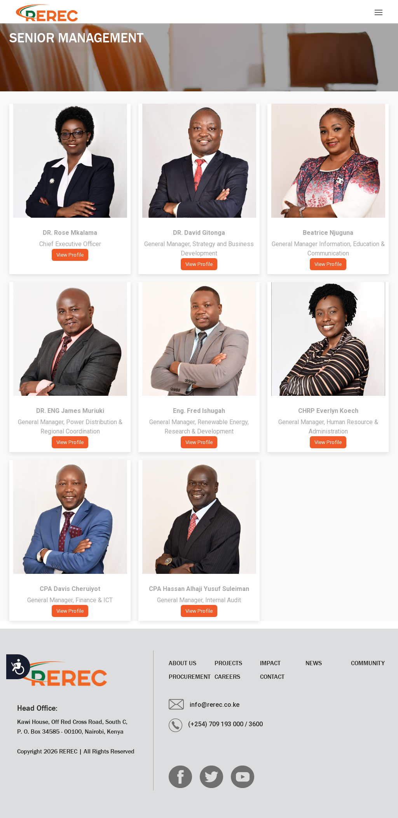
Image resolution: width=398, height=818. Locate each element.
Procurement (190, 676)
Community (368, 662)
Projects (228, 662)
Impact (270, 662)
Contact (272, 676)
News (313, 662)
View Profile (70, 255)
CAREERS (227, 676)
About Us (182, 662)
